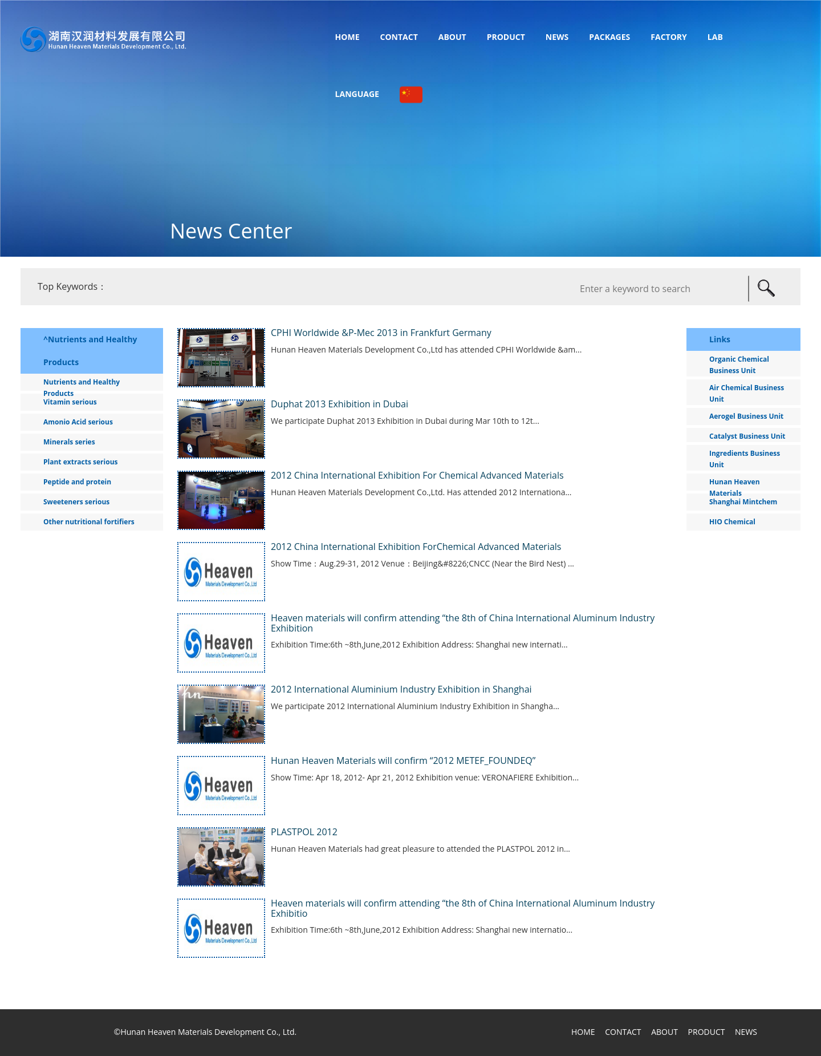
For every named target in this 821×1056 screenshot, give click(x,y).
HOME (583, 1031)
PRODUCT (706, 1031)
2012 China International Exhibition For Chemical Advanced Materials (417, 475)
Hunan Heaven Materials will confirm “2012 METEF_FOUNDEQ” (403, 760)
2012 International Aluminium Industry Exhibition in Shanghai (401, 689)
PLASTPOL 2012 (304, 832)
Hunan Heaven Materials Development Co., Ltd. (208, 1031)
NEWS (746, 1031)
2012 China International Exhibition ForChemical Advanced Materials (416, 546)
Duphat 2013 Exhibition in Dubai (339, 404)
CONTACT (623, 1031)
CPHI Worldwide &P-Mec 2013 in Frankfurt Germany (381, 332)
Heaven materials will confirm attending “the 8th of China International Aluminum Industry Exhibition (463, 623)
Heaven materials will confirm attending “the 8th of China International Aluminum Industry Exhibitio (463, 908)
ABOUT (664, 1031)
